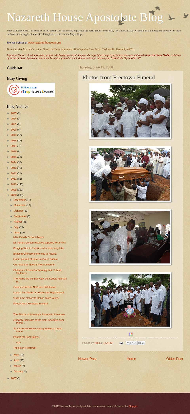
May (16, 354)
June (17, 232)
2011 (14, 178)
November (20, 205)
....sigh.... (18, 342)
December (20, 199)
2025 (14, 113)
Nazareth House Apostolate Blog (85, 17)
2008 (14, 195)
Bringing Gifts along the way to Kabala (34, 253)
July (16, 227)
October (19, 210)
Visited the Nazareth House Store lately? (36, 298)
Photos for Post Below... (26, 336)
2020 (14, 129)
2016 (14, 151)
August (18, 221)
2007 (14, 378)
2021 (14, 124)
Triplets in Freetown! (24, 347)
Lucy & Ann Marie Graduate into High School (38, 292)
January (19, 371)
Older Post (174, 359)
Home (131, 359)
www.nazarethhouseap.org (44, 42)
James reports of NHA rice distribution (34, 287)
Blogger (132, 406)
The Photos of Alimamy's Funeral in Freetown (39, 314)
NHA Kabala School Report (28, 237)
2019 (14, 135)
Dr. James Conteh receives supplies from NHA (39, 242)
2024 (14, 118)
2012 (14, 173)
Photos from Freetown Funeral (30, 303)
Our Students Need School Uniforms (33, 264)
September (20, 216)
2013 (14, 167)
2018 (14, 140)
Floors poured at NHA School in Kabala (35, 259)
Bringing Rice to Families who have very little (38, 248)
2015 (14, 156)
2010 (14, 184)
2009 (14, 189)
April (17, 360)
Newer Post (87, 359)
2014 (14, 162)
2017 (14, 145)
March (18, 365)
